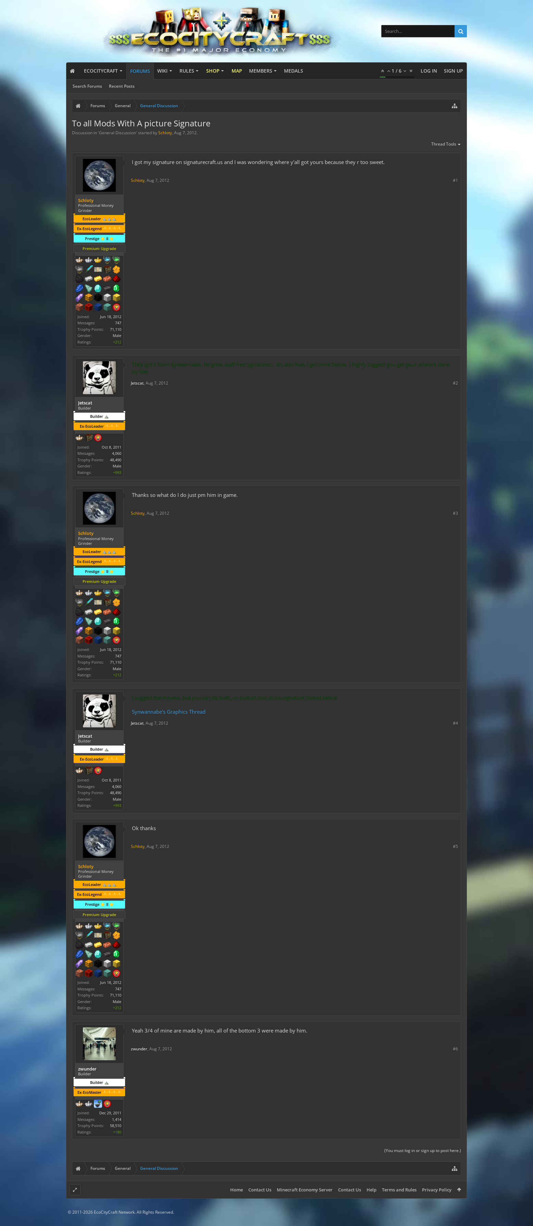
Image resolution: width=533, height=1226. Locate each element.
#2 (455, 383)
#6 (455, 1048)
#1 (455, 180)
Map (237, 70)
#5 (455, 846)
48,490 (115, 459)
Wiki (162, 70)
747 (118, 322)
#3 (455, 513)
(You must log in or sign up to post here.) (422, 1150)
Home (236, 1190)
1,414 (116, 1119)
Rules (186, 70)
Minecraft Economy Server (305, 1190)
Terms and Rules (399, 1190)
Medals (293, 70)
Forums (140, 71)
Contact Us (259, 1190)
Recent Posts (122, 86)
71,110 (115, 329)
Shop (213, 70)
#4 (455, 723)
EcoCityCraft (101, 70)
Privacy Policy (436, 1190)
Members (260, 70)
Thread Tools (446, 144)
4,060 (116, 453)
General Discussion (117, 133)
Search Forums (87, 86)
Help (371, 1190)
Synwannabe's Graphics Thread (169, 711)
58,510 (115, 1125)
